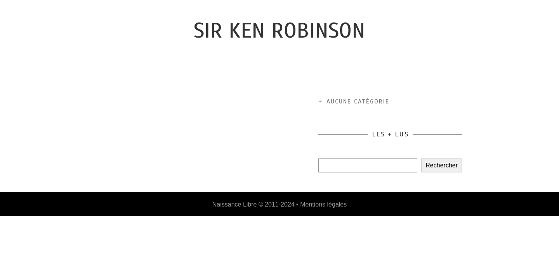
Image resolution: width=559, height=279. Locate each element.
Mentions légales (323, 204)
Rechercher (441, 165)
